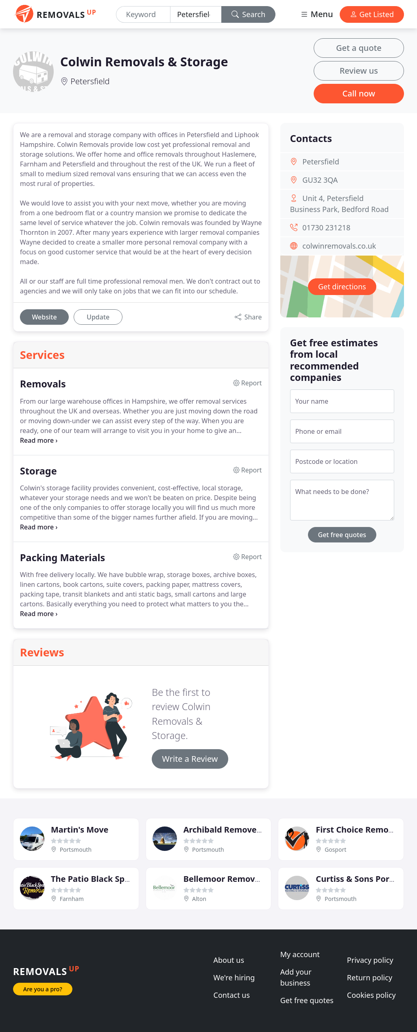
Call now (359, 93)
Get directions (342, 286)
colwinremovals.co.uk (339, 246)
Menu (316, 14)
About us (229, 960)
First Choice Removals (360, 829)
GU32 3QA (320, 180)
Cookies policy (371, 995)
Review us (359, 70)
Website (44, 317)
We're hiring (234, 977)
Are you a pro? (42, 989)
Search (248, 14)
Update (98, 317)
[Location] (195, 14)
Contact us (232, 995)
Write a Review (190, 758)
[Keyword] (143, 14)
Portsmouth (76, 849)
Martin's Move (80, 829)
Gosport (335, 849)
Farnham (72, 899)
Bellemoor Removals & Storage (245, 878)
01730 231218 (326, 227)
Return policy (369, 977)
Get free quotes (342, 534)
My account (300, 954)
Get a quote (359, 47)
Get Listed (372, 14)
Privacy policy (370, 960)
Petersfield (89, 81)
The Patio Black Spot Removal (110, 878)
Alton (199, 899)
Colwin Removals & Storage (144, 61)
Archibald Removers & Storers (243, 829)
